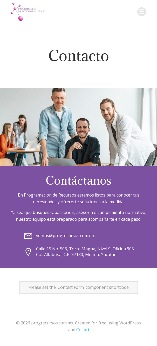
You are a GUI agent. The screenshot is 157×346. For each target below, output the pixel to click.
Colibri (82, 329)
